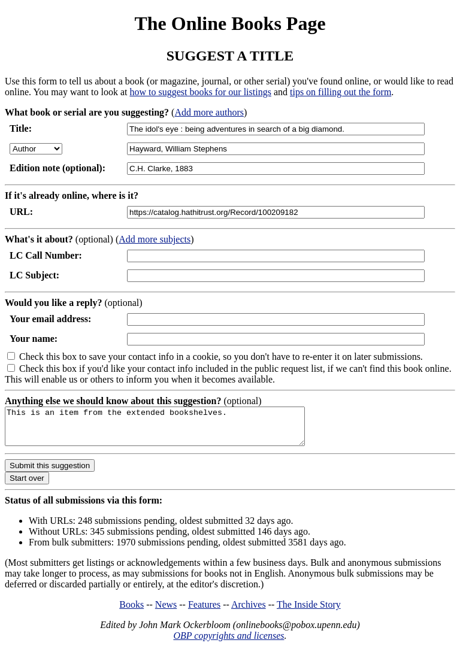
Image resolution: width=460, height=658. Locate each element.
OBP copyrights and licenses (228, 643)
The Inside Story (309, 612)
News (166, 612)
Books (131, 612)
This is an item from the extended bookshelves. (173, 430)
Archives (248, 612)
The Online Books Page (229, 23)
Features (204, 612)
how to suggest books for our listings (200, 92)
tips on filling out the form (340, 92)
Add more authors (209, 112)
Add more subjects (154, 239)
